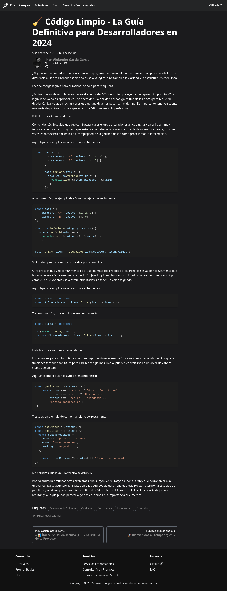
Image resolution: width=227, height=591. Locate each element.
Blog (56, 5)
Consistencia (105, 508)
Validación (87, 508)
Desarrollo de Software (63, 508)
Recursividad (124, 508)
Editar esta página (46, 516)
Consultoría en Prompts (98, 569)
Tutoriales (41, 5)
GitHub (215, 5)
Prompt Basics (24, 569)
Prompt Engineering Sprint (100, 575)
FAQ (152, 569)
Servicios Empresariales (79, 5)
